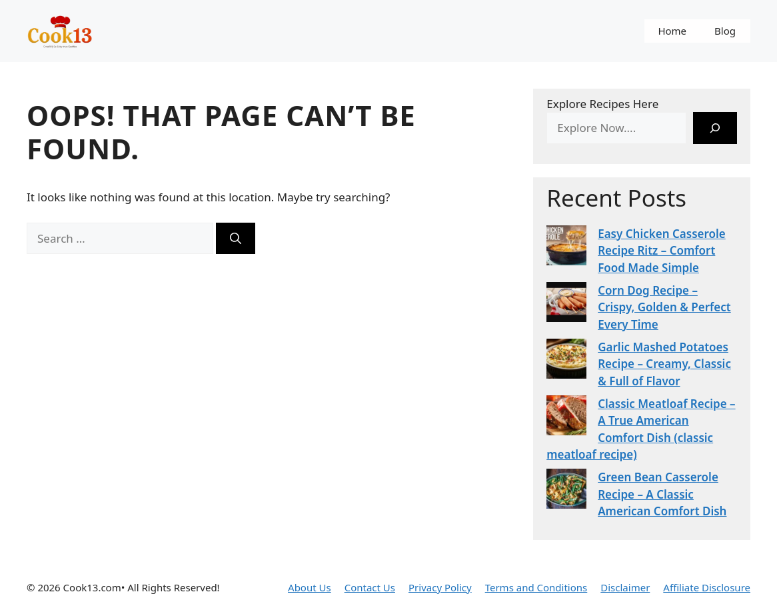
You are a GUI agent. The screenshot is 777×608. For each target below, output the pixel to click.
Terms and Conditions (536, 587)
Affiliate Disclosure (706, 587)
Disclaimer (625, 587)
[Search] (235, 239)
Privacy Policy (440, 587)
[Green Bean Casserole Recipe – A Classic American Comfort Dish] (566, 491)
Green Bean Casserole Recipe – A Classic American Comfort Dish (662, 494)
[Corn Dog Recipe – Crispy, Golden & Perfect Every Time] (566, 304)
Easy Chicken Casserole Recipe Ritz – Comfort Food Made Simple (662, 250)
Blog (725, 30)
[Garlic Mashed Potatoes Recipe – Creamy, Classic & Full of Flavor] (566, 361)
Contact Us (370, 587)
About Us (309, 587)
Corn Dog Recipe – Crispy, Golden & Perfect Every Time (664, 307)
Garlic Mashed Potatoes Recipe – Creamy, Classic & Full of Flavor (664, 364)
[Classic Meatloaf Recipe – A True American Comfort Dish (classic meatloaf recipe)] (566, 417)
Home (672, 30)
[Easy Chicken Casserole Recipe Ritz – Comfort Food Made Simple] (566, 247)
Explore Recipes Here (602, 103)
